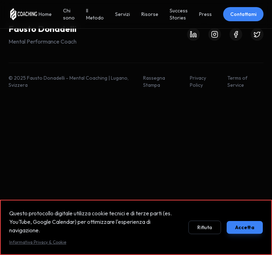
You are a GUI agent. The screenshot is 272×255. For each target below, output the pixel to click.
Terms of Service (237, 81)
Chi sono (69, 14)
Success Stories (179, 14)
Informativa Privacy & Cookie (37, 243)
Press (205, 14)
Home (45, 14)
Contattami (243, 14)
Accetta (244, 228)
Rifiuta (204, 228)
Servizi (122, 14)
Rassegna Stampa (154, 81)
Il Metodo (95, 14)
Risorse (149, 14)
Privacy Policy (198, 81)
